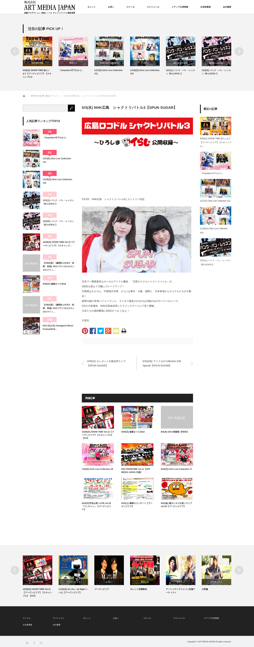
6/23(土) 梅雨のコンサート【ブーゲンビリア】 (136, 505)
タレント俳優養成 (138, 589)
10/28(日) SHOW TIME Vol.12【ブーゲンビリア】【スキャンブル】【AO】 (98, 435)
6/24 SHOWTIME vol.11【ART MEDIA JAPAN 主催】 (135, 470)
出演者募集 (205, 7)
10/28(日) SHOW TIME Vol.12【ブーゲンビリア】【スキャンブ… (59, 244)
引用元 (85, 320)
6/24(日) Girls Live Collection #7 (176, 469)
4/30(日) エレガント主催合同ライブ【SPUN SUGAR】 (106, 363)
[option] (41, 58)
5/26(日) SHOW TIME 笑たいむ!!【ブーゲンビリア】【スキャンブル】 (37, 73)
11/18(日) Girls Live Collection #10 (144, 72)
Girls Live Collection (109, 63)
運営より (73, 63)
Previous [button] (15, 51)
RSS (41, 643)
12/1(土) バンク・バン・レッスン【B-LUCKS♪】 (180, 72)
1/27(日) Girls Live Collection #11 (108, 72)
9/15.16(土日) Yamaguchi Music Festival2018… (58, 327)
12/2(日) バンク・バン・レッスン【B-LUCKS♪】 (216, 72)
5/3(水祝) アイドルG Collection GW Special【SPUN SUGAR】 (162, 363)
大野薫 (205, 589)
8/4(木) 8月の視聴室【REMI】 (175, 432)
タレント (91, 7)
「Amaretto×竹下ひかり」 (71, 70)
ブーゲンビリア (73, 582)
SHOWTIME (37, 63)
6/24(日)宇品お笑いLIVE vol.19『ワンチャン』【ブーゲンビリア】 (96, 506)
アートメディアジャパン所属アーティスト (180, 591)
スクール (130, 7)
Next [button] (239, 51)
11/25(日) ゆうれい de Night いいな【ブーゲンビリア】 (73, 591)
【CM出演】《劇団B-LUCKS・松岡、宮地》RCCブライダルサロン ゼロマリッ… (59, 266)
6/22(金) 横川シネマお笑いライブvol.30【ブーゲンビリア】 (176, 505)
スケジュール (153, 7)
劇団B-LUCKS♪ (181, 63)
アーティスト (69, 7)
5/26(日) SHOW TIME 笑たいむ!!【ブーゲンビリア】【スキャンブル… (215, 142)
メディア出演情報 (179, 7)
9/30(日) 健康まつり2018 (132, 432)
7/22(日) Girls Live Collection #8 (97, 469)
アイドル (46, 7)
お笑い (111, 7)
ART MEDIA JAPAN (206, 642)
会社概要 (227, 7)
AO (144, 63)
